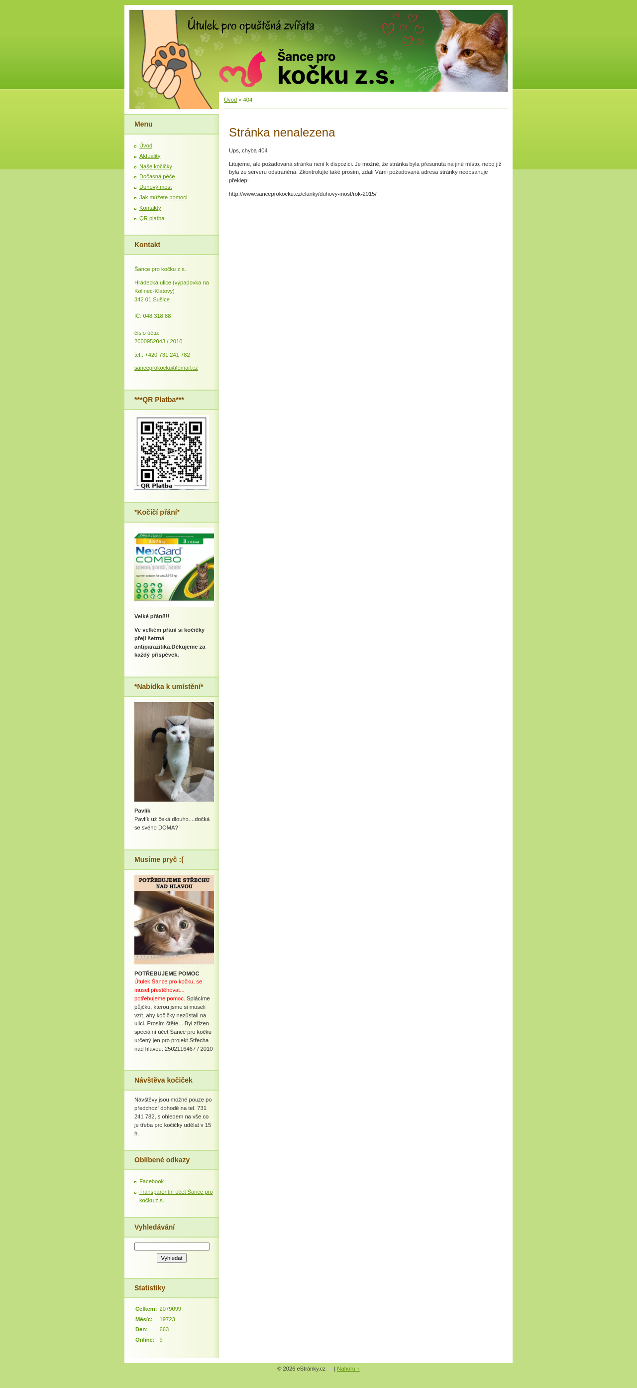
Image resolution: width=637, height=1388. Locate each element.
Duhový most (155, 187)
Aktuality (149, 156)
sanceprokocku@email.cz (166, 368)
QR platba (151, 218)
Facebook (151, 1181)
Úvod (230, 100)
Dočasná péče (157, 176)
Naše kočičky (155, 166)
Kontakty (150, 208)
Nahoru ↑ (348, 1369)
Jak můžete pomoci (163, 197)
